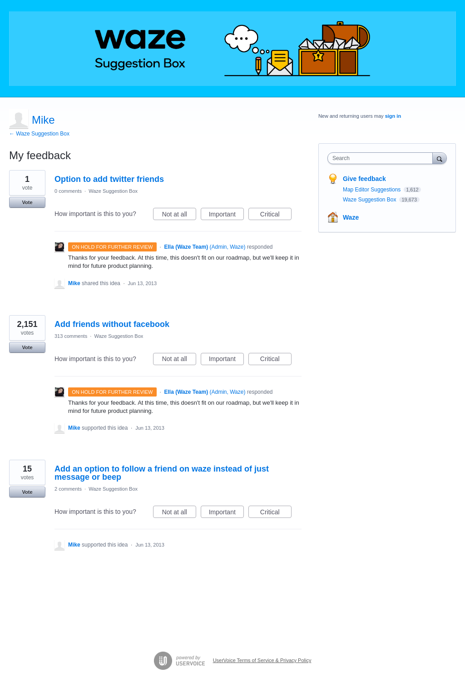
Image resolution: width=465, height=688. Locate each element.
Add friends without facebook (111, 324)
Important (226, 216)
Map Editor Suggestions (372, 189)
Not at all (179, 216)
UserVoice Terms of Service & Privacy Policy (262, 660)
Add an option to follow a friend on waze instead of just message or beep (161, 473)
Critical (276, 216)
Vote (27, 202)
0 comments (68, 191)
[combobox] (382, 158)
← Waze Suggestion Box (39, 134)
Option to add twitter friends (109, 179)
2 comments (68, 489)
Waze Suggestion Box (113, 191)
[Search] (439, 158)
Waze (351, 217)
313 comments (70, 336)
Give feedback (364, 178)
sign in (393, 116)
